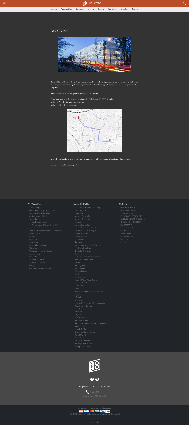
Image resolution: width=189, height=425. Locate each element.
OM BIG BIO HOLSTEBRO (130, 222)
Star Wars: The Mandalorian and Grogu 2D (45, 230)
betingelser (92, 408)
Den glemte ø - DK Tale (83, 306)
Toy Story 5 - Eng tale (37, 262)
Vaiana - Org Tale (81, 233)
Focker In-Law (80, 326)
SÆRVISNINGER (127, 213)
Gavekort (124, 9)
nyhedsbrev (82, 408)
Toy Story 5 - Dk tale (36, 259)
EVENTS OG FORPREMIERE (131, 216)
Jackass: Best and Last (83, 225)
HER (79, 165)
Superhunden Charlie (83, 282)
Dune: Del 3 (79, 337)
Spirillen (78, 274)
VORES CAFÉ (125, 227)
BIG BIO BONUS (126, 225)
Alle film (91, 9)
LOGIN (123, 242)
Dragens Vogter (35, 207)
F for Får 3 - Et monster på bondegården (90, 303)
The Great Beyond (81, 320)
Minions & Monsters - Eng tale (86, 230)
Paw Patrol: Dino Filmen (83, 248)
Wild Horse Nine (81, 317)
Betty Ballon (79, 300)
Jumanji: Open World (83, 346)
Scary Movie (33, 242)
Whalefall (78, 311)
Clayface (78, 314)
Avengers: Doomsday (83, 340)
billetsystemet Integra (99, 414)
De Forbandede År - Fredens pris (41, 213)
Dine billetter (112, 9)
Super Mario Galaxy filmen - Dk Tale (42, 210)
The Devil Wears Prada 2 (38, 222)
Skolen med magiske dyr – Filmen (87, 256)
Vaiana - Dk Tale (81, 236)
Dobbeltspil (79, 254)
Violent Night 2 (80, 335)
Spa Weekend (80, 277)
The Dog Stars (80, 265)
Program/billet (66, 9)
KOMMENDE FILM (127, 210)
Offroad (78, 297)
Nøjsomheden (80, 268)
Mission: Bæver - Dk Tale (38, 216)
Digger (77, 294)
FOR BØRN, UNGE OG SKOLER (133, 219)
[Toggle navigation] (4, 3)
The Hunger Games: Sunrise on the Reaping (91, 323)
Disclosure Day (34, 254)
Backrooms (33, 239)
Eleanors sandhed (35, 227)
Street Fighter (79, 309)
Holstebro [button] (95, 3)
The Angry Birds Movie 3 (84, 343)
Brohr (77, 288)
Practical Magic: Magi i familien (86, 280)
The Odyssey (79, 242)
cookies (108, 408)
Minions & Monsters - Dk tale (40, 268)
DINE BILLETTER (126, 239)
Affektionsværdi (34, 233)
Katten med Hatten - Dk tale (85, 332)
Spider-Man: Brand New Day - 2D (88, 245)
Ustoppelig (33, 219)
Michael (32, 236)
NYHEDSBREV (125, 233)
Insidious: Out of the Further (85, 259)
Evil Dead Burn (80, 239)
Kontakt (101, 9)
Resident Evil (79, 285)
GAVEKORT (124, 230)
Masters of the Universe (38, 245)
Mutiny (77, 262)
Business (135, 9)
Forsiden (54, 9)
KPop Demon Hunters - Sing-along (41, 251)
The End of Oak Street (83, 251)
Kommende (80, 9)
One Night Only (81, 271)
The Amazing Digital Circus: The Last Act (43, 225)
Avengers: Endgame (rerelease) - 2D (89, 291)
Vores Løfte (33, 256)
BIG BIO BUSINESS (127, 236)
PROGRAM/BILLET (127, 207)
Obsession (33, 248)
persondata (100, 408)
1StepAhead (115, 414)
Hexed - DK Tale (81, 329)
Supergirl (32, 265)
